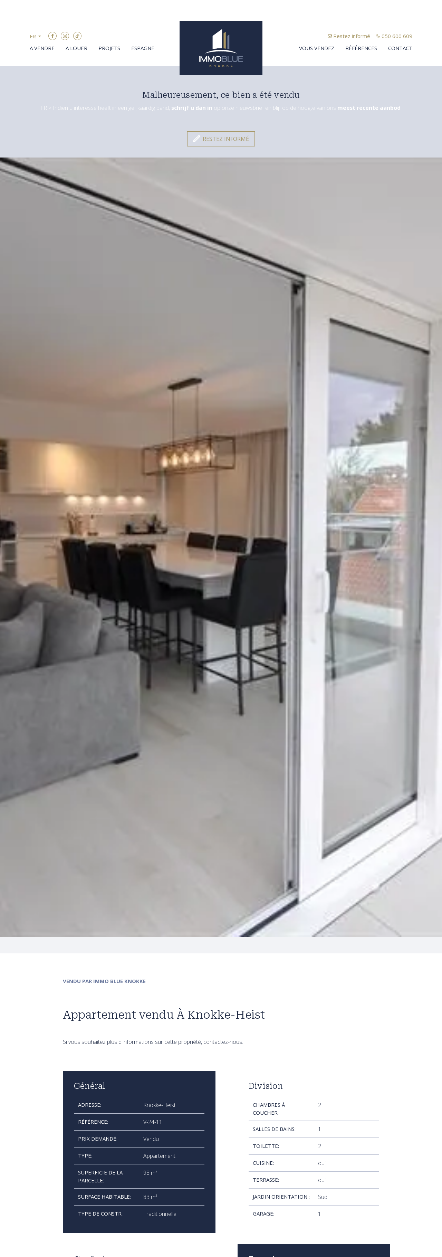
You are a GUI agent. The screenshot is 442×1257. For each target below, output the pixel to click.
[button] (37, 36)
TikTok (77, 36)
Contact (400, 48)
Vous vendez (316, 48)
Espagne (142, 48)
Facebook (52, 36)
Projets (109, 48)
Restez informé (351, 35)
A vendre (42, 48)
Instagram (65, 36)
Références (361, 48)
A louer (76, 48)
